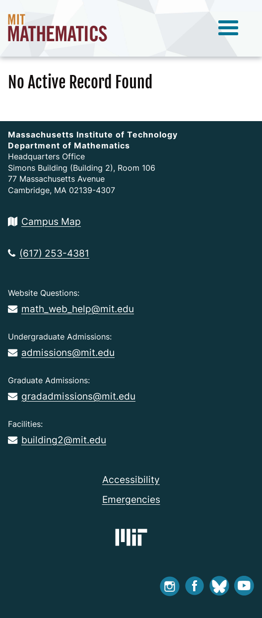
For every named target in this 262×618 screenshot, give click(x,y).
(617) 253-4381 (48, 253)
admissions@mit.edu (61, 352)
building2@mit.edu (57, 440)
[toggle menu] (228, 28)
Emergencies (131, 499)
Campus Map (44, 221)
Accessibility (131, 479)
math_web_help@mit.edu (71, 309)
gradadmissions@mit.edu (71, 396)
